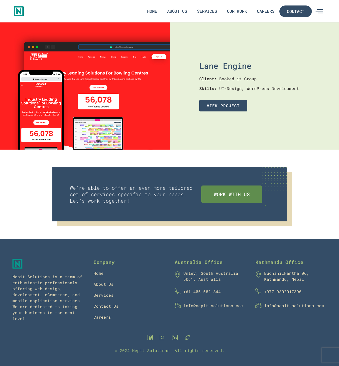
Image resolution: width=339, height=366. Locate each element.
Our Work (237, 11)
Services (207, 11)
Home (152, 11)
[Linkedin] (176, 337)
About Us (177, 11)
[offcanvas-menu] (319, 11)
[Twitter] (188, 337)
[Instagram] (163, 337)
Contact (295, 11)
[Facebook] (151, 337)
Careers (265, 11)
